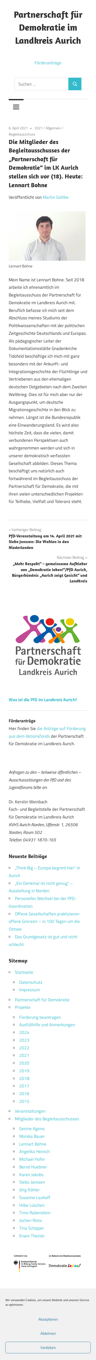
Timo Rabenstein (34, 1212)
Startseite (24, 972)
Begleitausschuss (22, 134)
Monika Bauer (32, 1136)
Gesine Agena (32, 1128)
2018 (24, 1078)
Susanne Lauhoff (34, 1197)
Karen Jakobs (31, 1174)
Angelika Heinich (34, 1151)
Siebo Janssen (32, 1182)
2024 (24, 1032)
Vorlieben (48, 1347)
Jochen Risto (30, 1220)
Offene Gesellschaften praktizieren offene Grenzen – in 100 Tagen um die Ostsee (44, 922)
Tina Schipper (31, 1228)
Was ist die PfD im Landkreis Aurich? (43, 699)
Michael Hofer (32, 1159)
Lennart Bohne (32, 1144)
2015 (24, 1101)
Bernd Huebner (33, 1167)
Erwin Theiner (32, 1235)
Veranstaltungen (30, 1111)
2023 (24, 1040)
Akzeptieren (48, 1319)
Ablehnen (48, 1333)
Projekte (22, 1007)
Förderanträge (48, 62)
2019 (24, 1070)
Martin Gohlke (56, 197)
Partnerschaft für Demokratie (42, 999)
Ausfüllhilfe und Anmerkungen (47, 1024)
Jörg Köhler (29, 1189)
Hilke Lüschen (32, 1205)
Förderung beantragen (40, 1017)
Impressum (29, 989)
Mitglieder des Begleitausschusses (47, 1118)
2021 (39, 128)
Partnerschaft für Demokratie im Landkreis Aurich (48, 27)
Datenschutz (30, 982)
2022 (24, 1047)
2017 (24, 1086)
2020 (24, 1063)
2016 (24, 1093)
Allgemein (53, 128)
